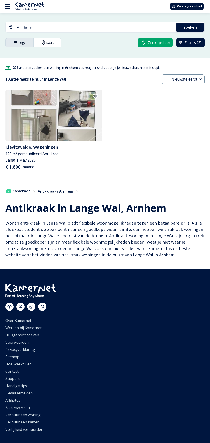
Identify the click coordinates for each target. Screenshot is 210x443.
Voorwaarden (17, 342)
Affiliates (12, 400)
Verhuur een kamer (22, 422)
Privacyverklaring (20, 349)
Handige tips (16, 385)
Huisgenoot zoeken (22, 335)
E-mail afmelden (19, 393)
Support (12, 378)
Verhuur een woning (23, 414)
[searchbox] (95, 27)
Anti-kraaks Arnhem (55, 191)
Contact (12, 371)
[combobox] (88, 27)
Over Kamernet (18, 320)
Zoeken (190, 27)
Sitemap (12, 356)
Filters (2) (190, 42)
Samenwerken (17, 407)
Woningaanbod (187, 6)
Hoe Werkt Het (18, 364)
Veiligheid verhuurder (23, 429)
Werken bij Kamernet (23, 327)
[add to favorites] (95, 96)
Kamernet (18, 190)
